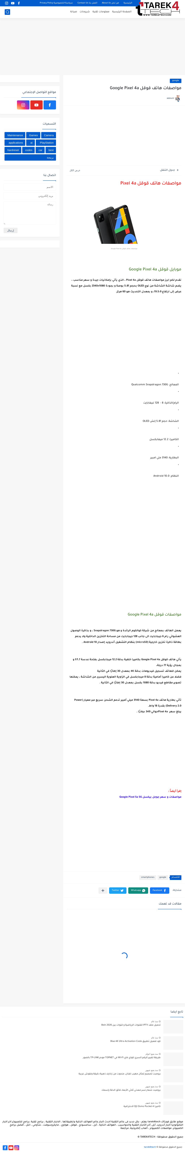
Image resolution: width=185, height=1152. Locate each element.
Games (33, 135)
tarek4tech (150, 1147)
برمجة (50, 157)
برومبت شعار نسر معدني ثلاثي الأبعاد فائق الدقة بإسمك (131, 1090)
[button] (159, 890)
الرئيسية (128, 3)
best (51, 150)
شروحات (85, 11)
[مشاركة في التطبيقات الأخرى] (102, 890)
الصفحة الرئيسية (122, 11)
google (175, 81)
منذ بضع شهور (151, 1070)
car (40, 150)
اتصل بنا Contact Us (87, 3)
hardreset (13, 150)
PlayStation (47, 142)
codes (28, 150)
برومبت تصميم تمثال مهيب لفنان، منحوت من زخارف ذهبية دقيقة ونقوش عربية (120, 1074)
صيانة (73, 11)
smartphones (147, 877)
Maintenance (15, 135)
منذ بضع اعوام (152, 1054)
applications (16, 142)
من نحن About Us (110, 3)
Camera (49, 135)
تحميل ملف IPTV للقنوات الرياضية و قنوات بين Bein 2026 (131, 1025)
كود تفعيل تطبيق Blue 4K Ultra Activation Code (135, 1041)
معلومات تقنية (100, 11)
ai (31, 142)
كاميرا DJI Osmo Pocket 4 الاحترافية (142, 1106)
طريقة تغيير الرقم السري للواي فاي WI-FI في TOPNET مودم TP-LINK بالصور (122, 1057)
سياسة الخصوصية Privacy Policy (56, 3)
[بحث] (7, 12)
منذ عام (154, 1021)
